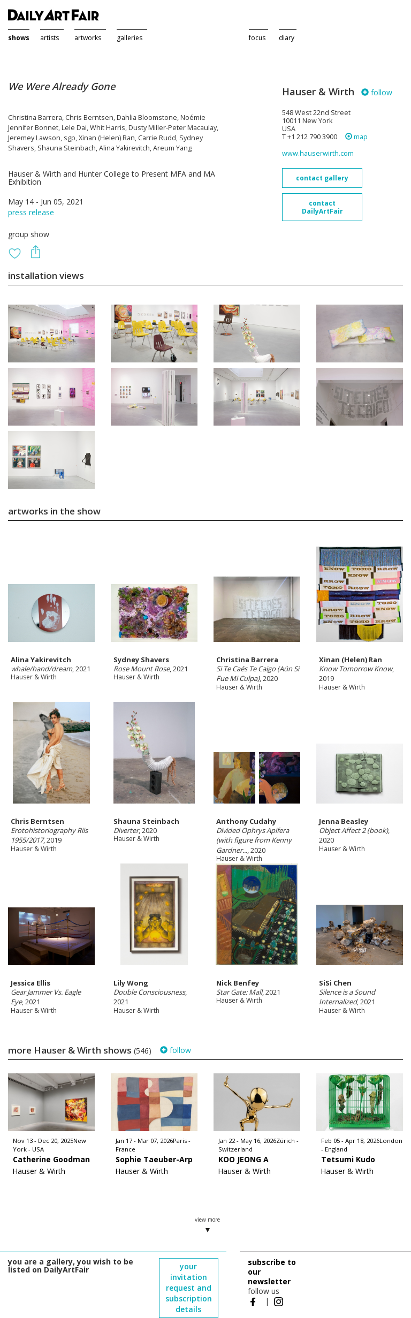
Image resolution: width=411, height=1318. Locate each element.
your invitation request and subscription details (188, 1287)
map (356, 136)
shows (18, 37)
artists (49, 37)
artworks (87, 37)
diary (286, 37)
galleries (129, 37)
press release (31, 212)
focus (257, 37)
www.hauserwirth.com (318, 153)
